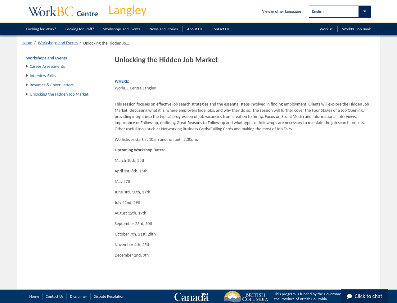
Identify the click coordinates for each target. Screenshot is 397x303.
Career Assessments (47, 66)
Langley (128, 10)
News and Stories (164, 29)
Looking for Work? (41, 29)
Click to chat (364, 296)
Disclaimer (78, 296)
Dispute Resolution (109, 296)
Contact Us (220, 29)
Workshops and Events (121, 29)
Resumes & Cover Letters (52, 85)
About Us (194, 29)
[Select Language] (340, 12)
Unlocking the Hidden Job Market (59, 94)
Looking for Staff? (79, 29)
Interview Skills (43, 75)
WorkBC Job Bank (356, 29)
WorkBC (326, 29)
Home (27, 42)
